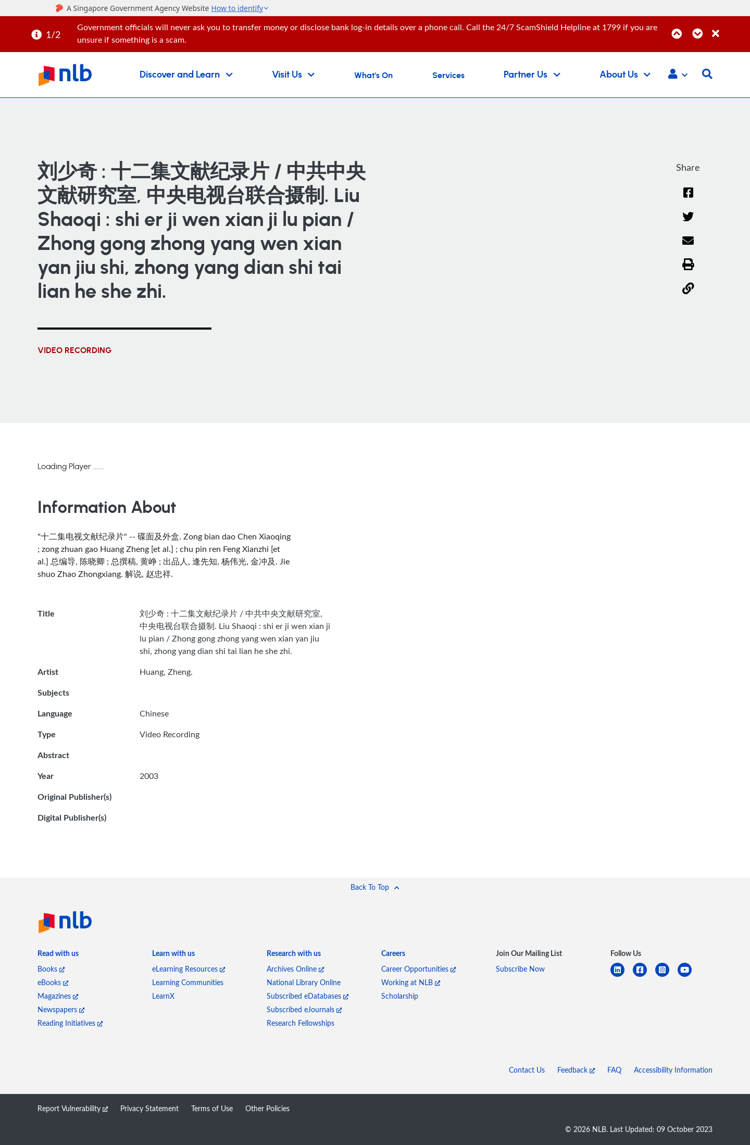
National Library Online (304, 982)
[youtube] (689, 976)
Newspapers (61, 1009)
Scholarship (399, 996)
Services (448, 75)
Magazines (58, 996)
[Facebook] (688, 199)
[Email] (688, 247)
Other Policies (267, 1108)
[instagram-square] (666, 976)
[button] (678, 75)
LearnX (163, 996)
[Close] (729, 28)
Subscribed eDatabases (307, 996)
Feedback (576, 1070)
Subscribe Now (520, 969)
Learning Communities (187, 982)
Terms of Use (212, 1108)
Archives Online (295, 969)
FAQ (614, 1070)
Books (51, 969)
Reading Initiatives (70, 1023)
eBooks (53, 982)
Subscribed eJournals (304, 1009)
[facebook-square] (644, 976)
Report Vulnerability (73, 1108)
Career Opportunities (418, 969)
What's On (373, 75)
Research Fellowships (300, 1023)
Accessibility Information (673, 1070)
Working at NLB (410, 982)
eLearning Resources (188, 969)
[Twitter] (688, 223)
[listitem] (58, 955)
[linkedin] (621, 976)
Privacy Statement (149, 1108)
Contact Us (527, 1070)
